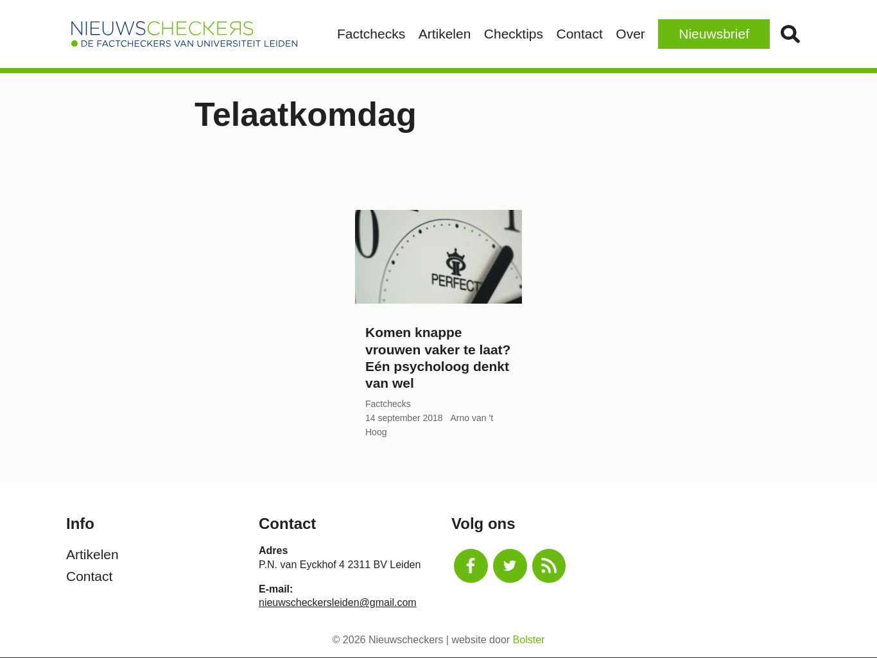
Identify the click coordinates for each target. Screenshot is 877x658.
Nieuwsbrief (714, 33)
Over (630, 33)
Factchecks (371, 33)
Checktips (513, 33)
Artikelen (445, 33)
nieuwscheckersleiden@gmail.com (338, 602)
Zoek (790, 34)
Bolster (529, 639)
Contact (579, 33)
